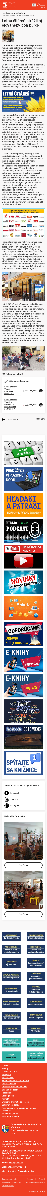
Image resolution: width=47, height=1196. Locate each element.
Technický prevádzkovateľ (35, 1182)
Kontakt (5, 1099)
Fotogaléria (7, 1093)
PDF (27, 391)
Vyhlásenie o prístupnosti (11, 1182)
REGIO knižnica (9, 1083)
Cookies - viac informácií (36, 1179)
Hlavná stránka (7, 13)
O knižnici (6, 1065)
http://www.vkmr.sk (17, 1167)
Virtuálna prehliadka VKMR (14, 1086)
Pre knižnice (8, 1077)
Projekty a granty (10, 1113)
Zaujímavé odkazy (10, 1105)
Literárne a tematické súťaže (15, 1102)
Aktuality (19, 13)
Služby (5, 1068)
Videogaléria (8, 1095)
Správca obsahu (8, 1186)
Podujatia (6, 1074)
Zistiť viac (23, 865)
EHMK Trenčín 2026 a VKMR (15, 1080)
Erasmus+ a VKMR (10, 1116)
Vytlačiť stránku (10, 419)
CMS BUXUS (40, 1192)
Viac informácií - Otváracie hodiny (18, 1171)
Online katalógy (9, 1071)
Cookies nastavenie (9, 1179)
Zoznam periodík (10, 1090)
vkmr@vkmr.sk (16, 1162)
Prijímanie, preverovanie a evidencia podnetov (19, 1109)
